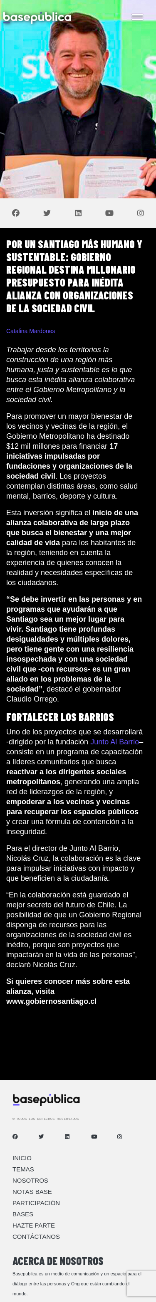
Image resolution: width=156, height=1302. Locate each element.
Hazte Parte (33, 1225)
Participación (36, 1203)
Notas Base (32, 1191)
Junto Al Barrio (114, 742)
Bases (22, 1214)
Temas (23, 1169)
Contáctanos (36, 1236)
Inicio (22, 1158)
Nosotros (30, 1180)
